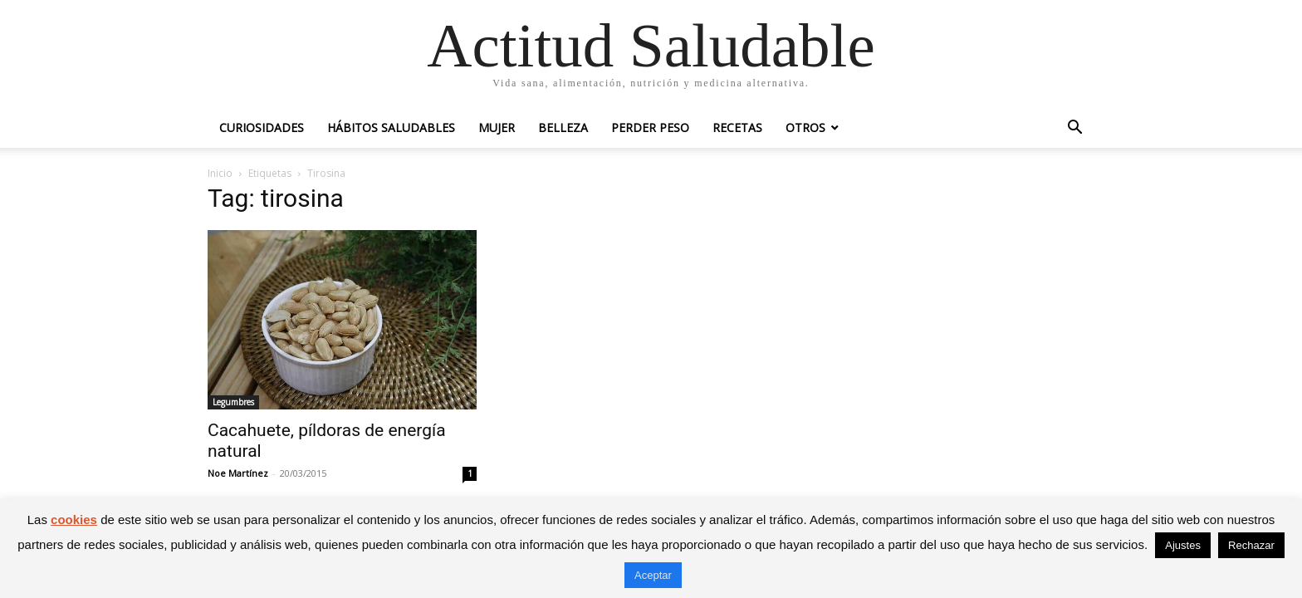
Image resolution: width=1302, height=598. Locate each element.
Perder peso (650, 127)
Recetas (737, 127)
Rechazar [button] (1251, 545)
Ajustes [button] (1183, 545)
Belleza (563, 127)
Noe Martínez (238, 473)
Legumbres (233, 402)
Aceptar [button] (653, 575)
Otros (805, 127)
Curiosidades (261, 127)
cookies (74, 519)
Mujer (496, 127)
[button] (1074, 129)
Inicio (220, 173)
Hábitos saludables (391, 127)
